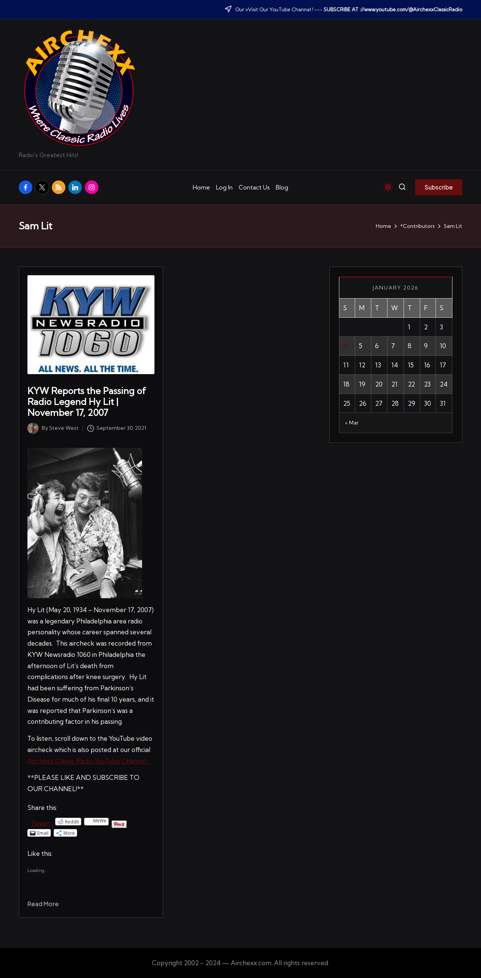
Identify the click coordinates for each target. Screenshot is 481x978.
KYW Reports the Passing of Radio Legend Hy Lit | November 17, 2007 (86, 401)
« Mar (352, 423)
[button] (438, 187)
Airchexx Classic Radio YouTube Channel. (88, 761)
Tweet (39, 822)
